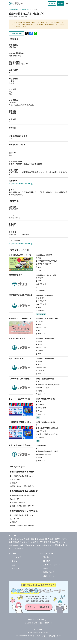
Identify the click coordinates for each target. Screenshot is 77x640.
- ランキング (16, 557)
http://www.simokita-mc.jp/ (21, 183)
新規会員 (60, 4)
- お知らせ (15, 568)
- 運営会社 (46, 557)
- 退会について (48, 575)
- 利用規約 (46, 560)
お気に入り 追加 (17, 33)
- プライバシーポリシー (51, 564)
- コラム (14, 560)
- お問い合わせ (48, 572)
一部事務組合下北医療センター (20, 9)
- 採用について (48, 568)
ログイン (52, 4)
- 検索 (13, 564)
